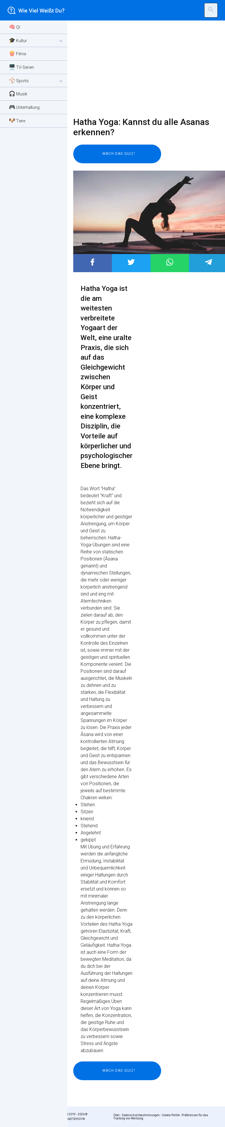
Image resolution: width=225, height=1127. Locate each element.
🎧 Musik (18, 93)
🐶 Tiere (17, 120)
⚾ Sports (36, 81)
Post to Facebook (92, 262)
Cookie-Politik (171, 1115)
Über (116, 1115)
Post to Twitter (131, 262)
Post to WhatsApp (169, 262)
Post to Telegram (208, 262)
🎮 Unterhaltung (24, 107)
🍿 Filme (17, 53)
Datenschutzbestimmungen (141, 1115)
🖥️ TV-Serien (21, 67)
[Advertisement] (141, 69)
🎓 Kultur (36, 40)
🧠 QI (14, 27)
